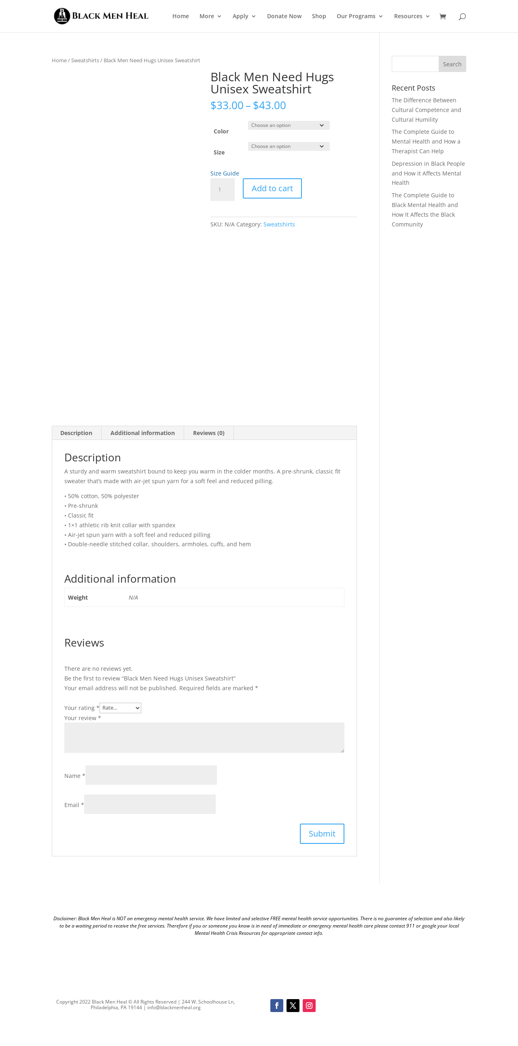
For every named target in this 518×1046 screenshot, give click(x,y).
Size (219, 152)
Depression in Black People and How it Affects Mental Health (428, 173)
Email (74, 805)
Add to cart (272, 188)
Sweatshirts (85, 60)
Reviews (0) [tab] (209, 433)
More (207, 16)
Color (221, 131)
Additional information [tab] (142, 433)
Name (74, 776)
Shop (319, 16)
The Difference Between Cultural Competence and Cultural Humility (426, 109)
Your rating (82, 707)
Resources (408, 16)
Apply (240, 16)
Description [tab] (76, 433)
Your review (82, 718)
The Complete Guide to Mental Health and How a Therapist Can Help (426, 141)
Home (180, 16)
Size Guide (224, 173)
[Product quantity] (222, 189)
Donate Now (284, 16)
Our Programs (356, 16)
